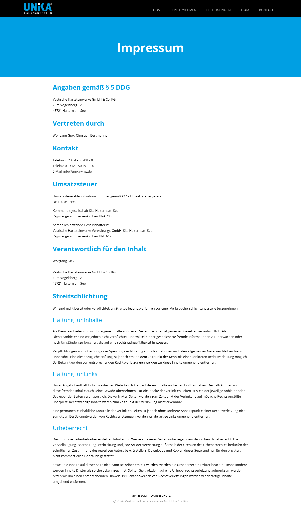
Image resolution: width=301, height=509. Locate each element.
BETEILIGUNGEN (218, 10)
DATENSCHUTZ (161, 495)
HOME (157, 10)
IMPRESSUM (139, 495)
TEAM (245, 10)
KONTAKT (266, 10)
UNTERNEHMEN (184, 10)
